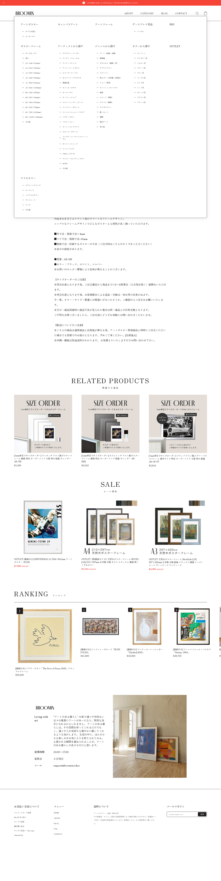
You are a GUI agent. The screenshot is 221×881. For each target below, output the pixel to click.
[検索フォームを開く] (197, 13)
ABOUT (128, 13)
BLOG (164, 13)
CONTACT (181, 13)
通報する (156, 100)
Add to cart (141, 81)
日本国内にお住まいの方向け (141, 89)
